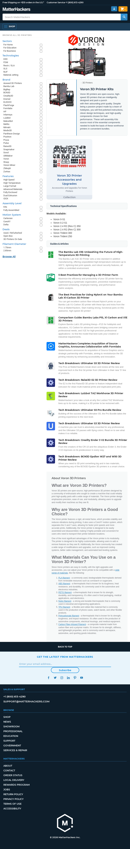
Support (9, 740)
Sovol (6, 152)
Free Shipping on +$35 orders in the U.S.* (23, 2)
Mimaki (6, 127)
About (7, 765)
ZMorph (7, 168)
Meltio (6, 124)
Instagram (62, 678)
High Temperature (11, 183)
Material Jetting (10, 75)
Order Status (12, 775)
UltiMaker (8, 155)
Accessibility (12, 808)
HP (4, 111)
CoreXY (6, 221)
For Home (8, 44)
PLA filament (64, 578)
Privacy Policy (13, 799)
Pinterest (75, 678)
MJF (5, 72)
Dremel (6, 99)
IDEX (5, 198)
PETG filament (65, 592)
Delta (5, 224)
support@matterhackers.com (26, 701)
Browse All (9, 256)
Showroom (11, 726)
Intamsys (7, 114)
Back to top (65, 646)
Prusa (6, 140)
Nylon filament (64, 601)
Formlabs (7, 108)
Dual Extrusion (10, 195)
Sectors (7, 41)
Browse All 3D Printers (17, 35)
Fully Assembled (11, 210)
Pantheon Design (11, 133)
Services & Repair (15, 750)
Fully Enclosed (10, 192)
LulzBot (6, 118)
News (7, 721)
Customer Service (56, 2)
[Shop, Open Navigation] (9, 26)
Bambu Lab (8, 86)
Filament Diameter (14, 244)
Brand (6, 79)
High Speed (8, 179)
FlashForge (8, 105)
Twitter (55, 678)
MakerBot (8, 121)
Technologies (11, 55)
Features (8, 176)
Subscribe (65, 670)
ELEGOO (7, 102)
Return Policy (13, 794)
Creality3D (8, 95)
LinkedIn (68, 678)
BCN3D (6, 92)
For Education (9, 47)
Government (12, 745)
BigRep (6, 89)
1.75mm (7, 247)
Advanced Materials (12, 189)
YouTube (81, 678)
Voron (6, 158)
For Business (9, 51)
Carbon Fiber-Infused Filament (72, 624)
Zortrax (6, 171)
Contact (9, 770)
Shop (6, 717)
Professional (13, 731)
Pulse (6, 143)
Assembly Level (12, 203)
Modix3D (7, 130)
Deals (6, 229)
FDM (5, 62)
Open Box (8, 236)
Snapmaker (8, 149)
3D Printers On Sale (12, 239)
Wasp (6, 162)
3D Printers (87, 83)
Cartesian (8, 218)
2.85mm (7, 250)
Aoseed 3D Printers (12, 83)
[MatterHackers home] (65, 823)
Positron (7, 136)
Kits (5, 207)
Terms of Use (12, 803)
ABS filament (64, 583)
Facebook (48, 678)
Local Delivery (13, 780)
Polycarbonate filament (68, 616)
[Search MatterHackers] (124, 17)
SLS (5, 68)
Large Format (9, 186)
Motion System (12, 214)
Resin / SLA (9, 65)
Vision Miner (9, 165)
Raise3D (7, 146)
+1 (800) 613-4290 (74, 2)
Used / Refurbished (12, 233)
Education (10, 736)
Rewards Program (16, 784)
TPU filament (64, 607)
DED (5, 59)
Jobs (6, 789)
